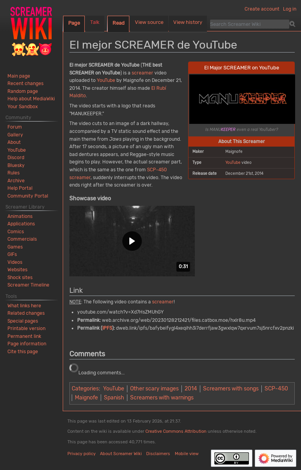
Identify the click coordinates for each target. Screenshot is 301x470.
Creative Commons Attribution (176, 431)
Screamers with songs (231, 388)
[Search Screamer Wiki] (249, 24)
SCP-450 (157, 169)
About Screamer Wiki (121, 453)
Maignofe (86, 397)
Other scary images (154, 388)
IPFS (107, 328)
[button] (132, 241)
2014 (191, 388)
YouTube (233, 162)
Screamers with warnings (162, 397)
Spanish (114, 397)
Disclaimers (158, 453)
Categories (85, 388)
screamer (142, 73)
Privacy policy (81, 453)
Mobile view (187, 453)
